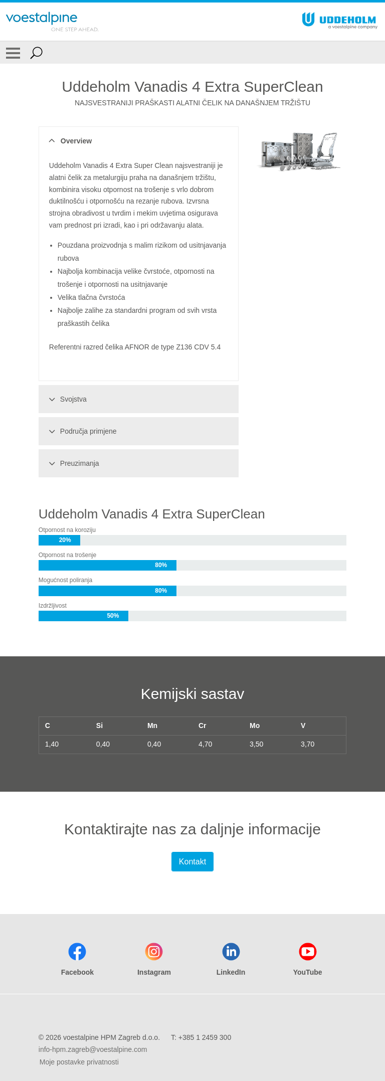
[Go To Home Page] (52, 21)
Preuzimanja (72, 463)
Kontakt (192, 861)
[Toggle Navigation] (13, 53)
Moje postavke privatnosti (79, 1062)
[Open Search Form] (36, 53)
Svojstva (66, 399)
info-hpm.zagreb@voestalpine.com (93, 1049)
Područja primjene (81, 431)
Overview (69, 141)
